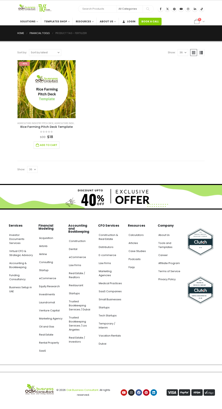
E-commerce (107, 255)
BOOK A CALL (150, 21)
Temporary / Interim (107, 325)
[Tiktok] (201, 9)
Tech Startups (108, 315)
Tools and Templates (165, 245)
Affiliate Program (169, 263)
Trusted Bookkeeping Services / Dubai (79, 305)
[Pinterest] (174, 9)
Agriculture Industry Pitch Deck (35, 123)
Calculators (136, 235)
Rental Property (49, 342)
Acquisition (46, 238)
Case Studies (137, 251)
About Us (106, 21)
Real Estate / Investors (77, 339)
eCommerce (47, 278)
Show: (172, 52)
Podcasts (135, 259)
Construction (77, 241)
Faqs (132, 267)
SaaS (42, 350)
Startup (44, 270)
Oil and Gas (46, 326)
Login (128, 21)
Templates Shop (55, 21)
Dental (73, 249)
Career (163, 255)
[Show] (183, 52)
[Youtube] (181, 9)
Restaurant (76, 285)
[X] (167, 9)
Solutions (27, 21)
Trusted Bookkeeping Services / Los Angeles (78, 323)
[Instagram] (188, 9)
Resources (83, 21)
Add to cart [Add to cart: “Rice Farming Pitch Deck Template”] (48, 145)
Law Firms (75, 265)
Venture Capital (49, 310)
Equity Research (49, 286)
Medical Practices (110, 283)
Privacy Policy (167, 279)
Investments (47, 294)
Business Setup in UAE (20, 289)
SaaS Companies (110, 291)
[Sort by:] (45, 52)
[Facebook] (160, 9)
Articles (133, 243)
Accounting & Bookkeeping (18, 265)
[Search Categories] (130, 8)
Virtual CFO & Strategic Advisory (21, 253)
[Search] (148, 8)
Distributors (106, 247)
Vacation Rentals (110, 335)
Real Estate (46, 334)
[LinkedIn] (195, 9)
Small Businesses (110, 299)
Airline (43, 254)
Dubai (102, 343)
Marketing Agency (50, 318)
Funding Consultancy (17, 277)
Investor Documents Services (16, 239)
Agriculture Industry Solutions (72, 123)
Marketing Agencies (105, 273)
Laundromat (47, 302)
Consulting (46, 262)
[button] (193, 52)
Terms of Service (169, 271)
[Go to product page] (47, 89)
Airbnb (43, 246)
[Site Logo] (34, 9)
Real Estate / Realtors (77, 275)
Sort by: (22, 52)
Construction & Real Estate (108, 237)
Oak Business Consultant (82, 390)
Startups (74, 293)
